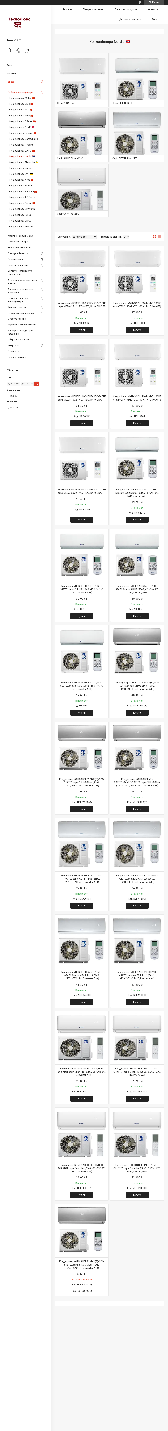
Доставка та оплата (130, 19)
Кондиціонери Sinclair (20, 185)
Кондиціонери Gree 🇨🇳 (21, 104)
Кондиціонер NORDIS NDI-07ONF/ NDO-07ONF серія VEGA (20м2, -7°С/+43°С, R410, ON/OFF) (82, 491)
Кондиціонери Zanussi (21, 168)
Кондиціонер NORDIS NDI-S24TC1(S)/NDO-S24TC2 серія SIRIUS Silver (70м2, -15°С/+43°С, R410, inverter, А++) (137, 685)
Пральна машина (17, 357)
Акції (9, 65)
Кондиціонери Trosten (21, 226)
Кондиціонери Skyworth (22, 209)
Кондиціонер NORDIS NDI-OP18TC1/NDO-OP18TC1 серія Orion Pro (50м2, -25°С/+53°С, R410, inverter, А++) (137, 1168)
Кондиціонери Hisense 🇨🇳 (22, 133)
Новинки (11, 73)
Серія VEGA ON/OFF (67, 103)
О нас (155, 19)
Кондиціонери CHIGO (20, 220)
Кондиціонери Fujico (20, 215)
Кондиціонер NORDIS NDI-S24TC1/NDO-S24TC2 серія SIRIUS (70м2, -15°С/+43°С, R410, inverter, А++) (137, 589)
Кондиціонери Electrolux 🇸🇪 (23, 162)
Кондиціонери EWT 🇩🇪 (21, 174)
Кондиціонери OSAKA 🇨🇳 (22, 121)
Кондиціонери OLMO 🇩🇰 (22, 127)
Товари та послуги (124, 9)
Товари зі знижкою (93, 9)
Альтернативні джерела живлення (21, 291)
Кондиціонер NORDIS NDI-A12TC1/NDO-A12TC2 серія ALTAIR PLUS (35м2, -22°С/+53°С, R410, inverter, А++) (137, 878)
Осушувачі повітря (18, 241)
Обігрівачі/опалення (19, 339)
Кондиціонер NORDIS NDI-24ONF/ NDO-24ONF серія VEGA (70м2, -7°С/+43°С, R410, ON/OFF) (82, 398)
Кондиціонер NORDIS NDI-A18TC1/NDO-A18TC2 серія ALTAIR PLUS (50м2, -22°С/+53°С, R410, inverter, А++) (137, 975)
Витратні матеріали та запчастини (20, 272)
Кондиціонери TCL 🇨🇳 (20, 109)
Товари (10, 81)
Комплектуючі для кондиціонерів (18, 300)
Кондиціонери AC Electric (22, 197)
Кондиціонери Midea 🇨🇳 (22, 98)
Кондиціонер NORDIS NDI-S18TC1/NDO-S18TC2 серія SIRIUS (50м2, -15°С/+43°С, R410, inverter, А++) (81, 589)
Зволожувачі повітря (19, 247)
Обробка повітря (17, 318)
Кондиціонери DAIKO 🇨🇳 (22, 150)
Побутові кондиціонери (20, 92)
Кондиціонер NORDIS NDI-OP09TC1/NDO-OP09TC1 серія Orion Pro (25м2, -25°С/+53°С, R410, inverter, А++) (82, 1168)
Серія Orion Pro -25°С (68, 213)
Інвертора (13, 345)
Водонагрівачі (15, 259)
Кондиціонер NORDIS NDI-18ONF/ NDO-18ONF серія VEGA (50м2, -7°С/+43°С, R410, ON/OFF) (137, 305)
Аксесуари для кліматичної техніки (22, 282)
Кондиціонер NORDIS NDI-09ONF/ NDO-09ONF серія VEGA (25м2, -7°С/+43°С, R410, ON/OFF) (82, 305)
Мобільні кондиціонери (20, 236)
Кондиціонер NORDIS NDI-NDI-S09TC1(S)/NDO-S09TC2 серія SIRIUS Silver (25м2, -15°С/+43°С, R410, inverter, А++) (137, 782)
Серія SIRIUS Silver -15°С (70, 158)
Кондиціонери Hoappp (21, 144)
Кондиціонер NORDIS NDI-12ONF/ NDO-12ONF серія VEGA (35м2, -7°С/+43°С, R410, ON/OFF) (137, 398)
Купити (82, 330)
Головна (67, 9)
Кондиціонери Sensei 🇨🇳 (22, 203)
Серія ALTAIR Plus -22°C (124, 158)
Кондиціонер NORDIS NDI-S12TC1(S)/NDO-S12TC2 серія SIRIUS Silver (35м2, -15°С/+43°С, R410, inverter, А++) (82, 782)
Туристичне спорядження (22, 324)
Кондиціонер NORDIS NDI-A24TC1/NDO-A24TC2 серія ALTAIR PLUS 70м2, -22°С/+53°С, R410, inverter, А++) (82, 975)
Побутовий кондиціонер (21, 313)
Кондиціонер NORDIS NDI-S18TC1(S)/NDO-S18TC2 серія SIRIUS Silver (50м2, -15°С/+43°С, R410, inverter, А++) (82, 1264)
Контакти (153, 9)
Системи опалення (18, 265)
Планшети (13, 351)
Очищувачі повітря (18, 253)
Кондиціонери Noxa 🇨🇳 (21, 179)
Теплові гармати (17, 307)
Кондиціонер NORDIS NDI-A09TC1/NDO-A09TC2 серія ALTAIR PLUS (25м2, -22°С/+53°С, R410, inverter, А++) (82, 878)
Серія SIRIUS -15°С (122, 103)
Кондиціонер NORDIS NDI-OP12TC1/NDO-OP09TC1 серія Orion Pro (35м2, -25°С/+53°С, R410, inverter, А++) (82, 1071)
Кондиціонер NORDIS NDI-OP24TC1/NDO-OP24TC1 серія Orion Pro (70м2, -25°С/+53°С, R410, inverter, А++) (137, 1071)
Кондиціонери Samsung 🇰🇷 (23, 139)
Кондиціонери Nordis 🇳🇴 (22, 156)
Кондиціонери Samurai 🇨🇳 (23, 191)
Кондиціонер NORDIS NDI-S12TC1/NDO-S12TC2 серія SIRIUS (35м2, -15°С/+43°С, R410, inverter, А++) (137, 492)
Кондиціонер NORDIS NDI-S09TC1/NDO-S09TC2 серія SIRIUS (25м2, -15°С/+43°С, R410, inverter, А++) (81, 685)
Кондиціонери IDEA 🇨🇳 (21, 115)
